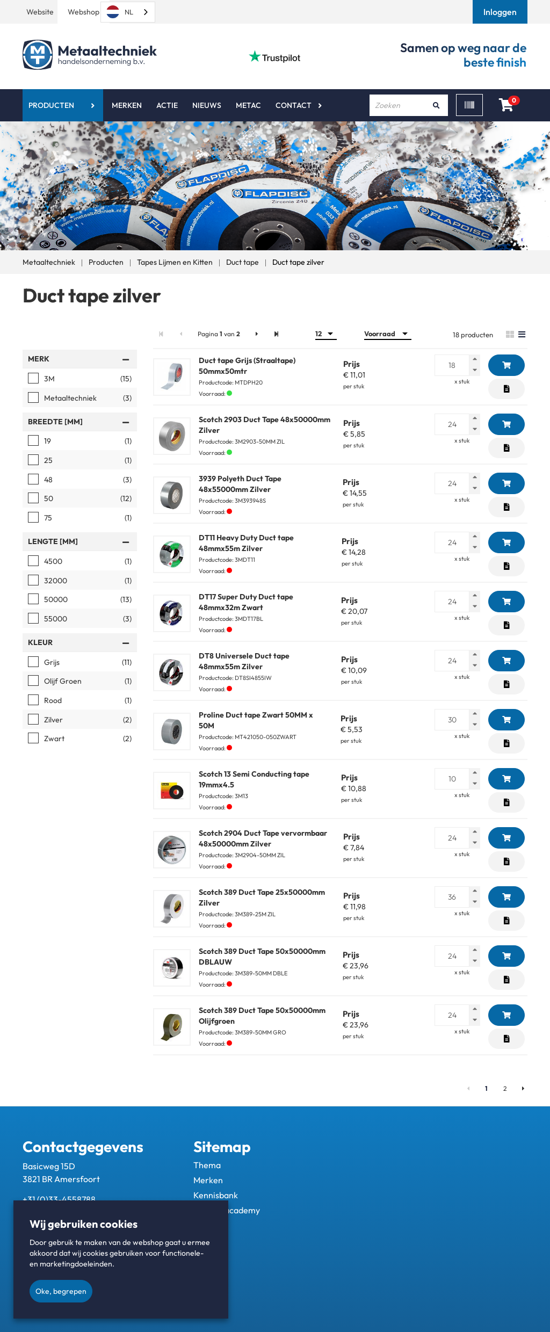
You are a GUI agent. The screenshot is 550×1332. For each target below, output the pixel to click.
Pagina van (219, 334)
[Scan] (469, 105)
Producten (51, 105)
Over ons (210, 1225)
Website (40, 12)
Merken (127, 105)
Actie (167, 105)
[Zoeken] (436, 105)
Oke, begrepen (60, 1291)
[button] (501, 11)
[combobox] (127, 12)
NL (119, 11)
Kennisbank (215, 1195)
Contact (294, 105)
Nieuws (206, 105)
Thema (207, 1165)
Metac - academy (226, 1210)
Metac (248, 105)
